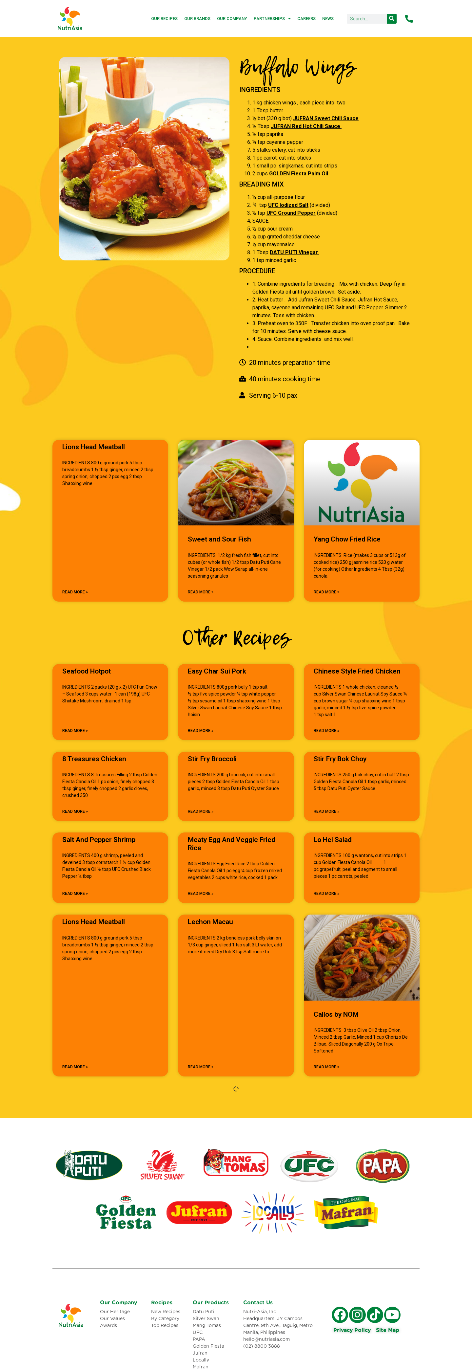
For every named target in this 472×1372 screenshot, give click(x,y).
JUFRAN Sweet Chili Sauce (326, 118)
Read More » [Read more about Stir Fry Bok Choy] (326, 811)
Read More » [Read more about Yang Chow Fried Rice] (326, 592)
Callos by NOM (336, 1014)
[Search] (392, 19)
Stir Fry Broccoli (212, 759)
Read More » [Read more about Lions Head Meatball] (75, 592)
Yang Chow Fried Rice (347, 539)
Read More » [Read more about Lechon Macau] (200, 1067)
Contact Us (258, 1302)
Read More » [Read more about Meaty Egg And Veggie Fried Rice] (200, 893)
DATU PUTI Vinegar (294, 252)
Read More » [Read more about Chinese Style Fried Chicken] (326, 730)
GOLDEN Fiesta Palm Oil (298, 173)
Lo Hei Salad (333, 840)
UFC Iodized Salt (288, 205)
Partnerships (272, 18)
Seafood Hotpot (86, 671)
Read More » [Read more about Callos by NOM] (326, 1067)
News (328, 18)
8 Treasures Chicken (94, 759)
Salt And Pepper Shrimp (98, 840)
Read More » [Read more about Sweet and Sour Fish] (200, 592)
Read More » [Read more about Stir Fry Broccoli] (200, 811)
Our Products (211, 1302)
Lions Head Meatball (93, 447)
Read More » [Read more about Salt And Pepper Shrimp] (75, 893)
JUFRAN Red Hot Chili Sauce (306, 126)
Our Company (232, 18)
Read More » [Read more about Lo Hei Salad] (326, 893)
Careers (306, 18)
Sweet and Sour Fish (219, 539)
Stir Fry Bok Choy (340, 759)
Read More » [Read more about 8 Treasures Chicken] (75, 811)
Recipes (161, 1302)
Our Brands (197, 18)
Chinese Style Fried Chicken (357, 671)
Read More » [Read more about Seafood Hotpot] (75, 730)
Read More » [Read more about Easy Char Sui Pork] (200, 730)
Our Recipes (164, 18)
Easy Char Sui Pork (217, 671)
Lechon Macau (210, 922)
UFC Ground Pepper (291, 213)
